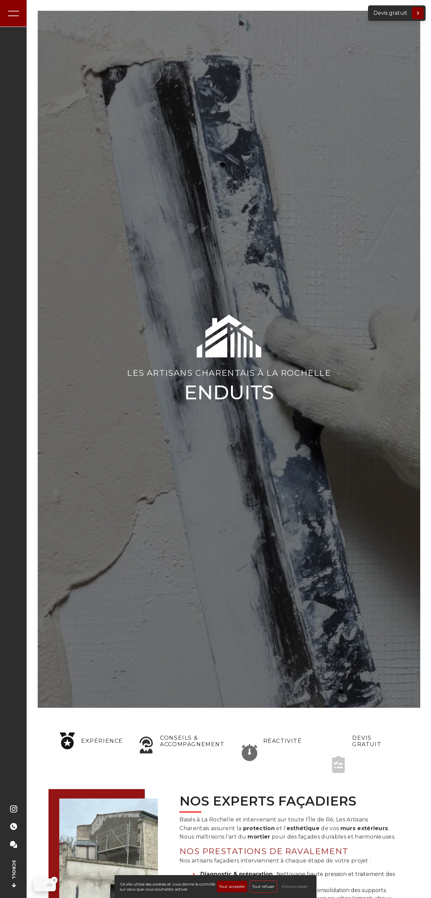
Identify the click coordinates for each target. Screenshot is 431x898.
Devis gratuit (398, 13)
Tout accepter (232, 886)
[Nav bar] (13, 13)
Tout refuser (263, 886)
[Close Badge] (54, 880)
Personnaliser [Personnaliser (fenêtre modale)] (295, 886)
